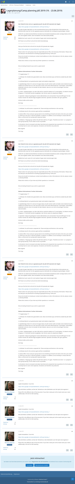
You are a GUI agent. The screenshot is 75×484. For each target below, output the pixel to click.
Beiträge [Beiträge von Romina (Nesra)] (5, 398)
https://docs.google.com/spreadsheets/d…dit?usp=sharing (33, 26)
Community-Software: (37, 479)
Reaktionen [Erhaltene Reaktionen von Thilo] (5, 37)
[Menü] (73, 1)
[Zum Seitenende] (72, 479)
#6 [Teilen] (72, 431)
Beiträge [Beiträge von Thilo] (5, 38)
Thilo (9, 13)
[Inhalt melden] (67, 135)
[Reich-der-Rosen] (2, 1)
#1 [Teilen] (72, 21)
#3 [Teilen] (72, 261)
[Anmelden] (69, 2)
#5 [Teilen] (72, 406)
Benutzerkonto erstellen (42, 465)
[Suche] (65, 1)
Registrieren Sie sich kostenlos (40, 461)
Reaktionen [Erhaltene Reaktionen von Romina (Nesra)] (5, 397)
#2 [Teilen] (72, 141)
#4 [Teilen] (72, 380)
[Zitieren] (71, 135)
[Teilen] (73, 16)
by (37, 481)
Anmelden (29, 465)
